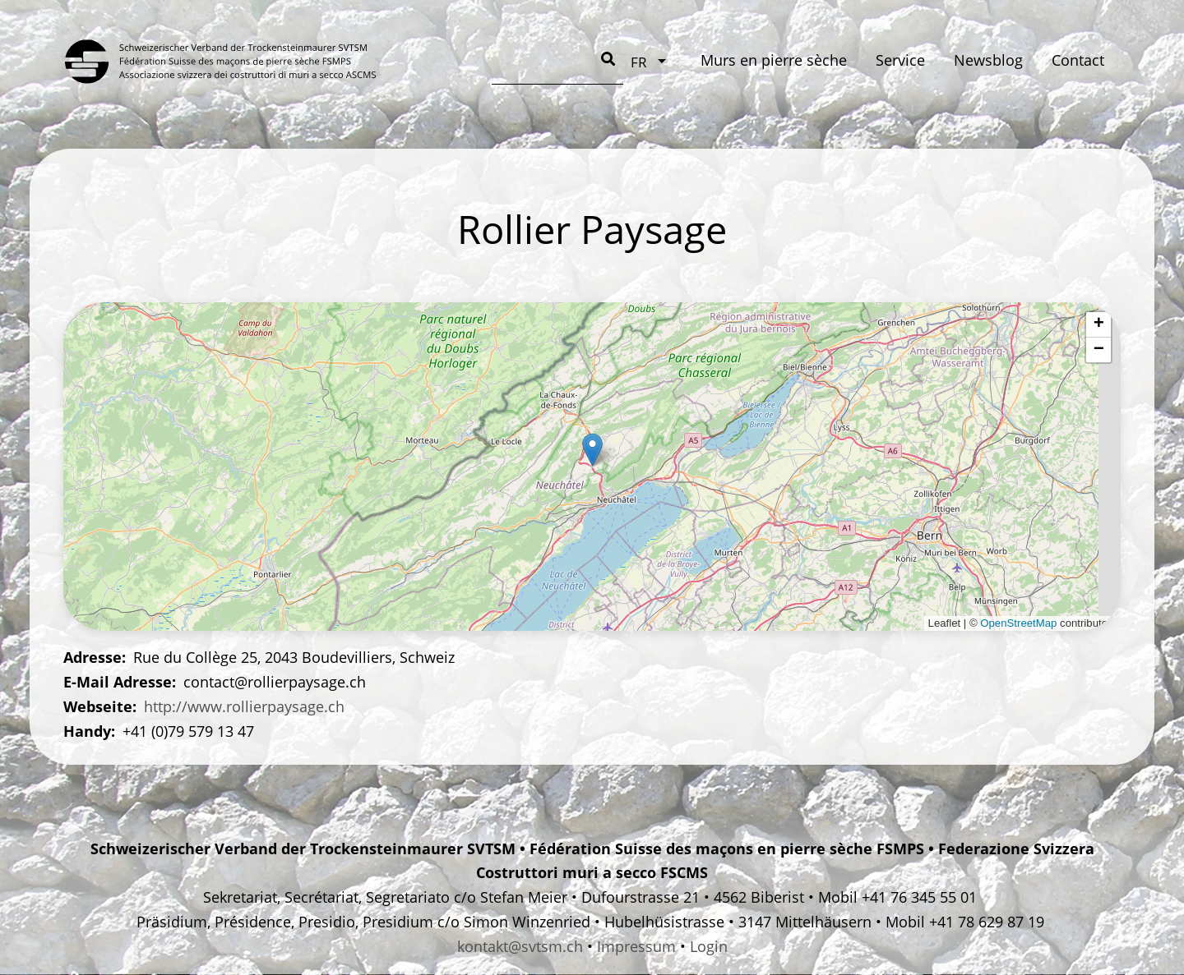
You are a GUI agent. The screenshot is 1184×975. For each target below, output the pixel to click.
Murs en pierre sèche (463, 60)
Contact (768, 60)
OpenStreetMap (1018, 623)
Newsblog (678, 60)
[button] (592, 450)
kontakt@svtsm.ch (520, 946)
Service (589, 60)
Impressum (636, 946)
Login (709, 946)
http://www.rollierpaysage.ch (244, 706)
